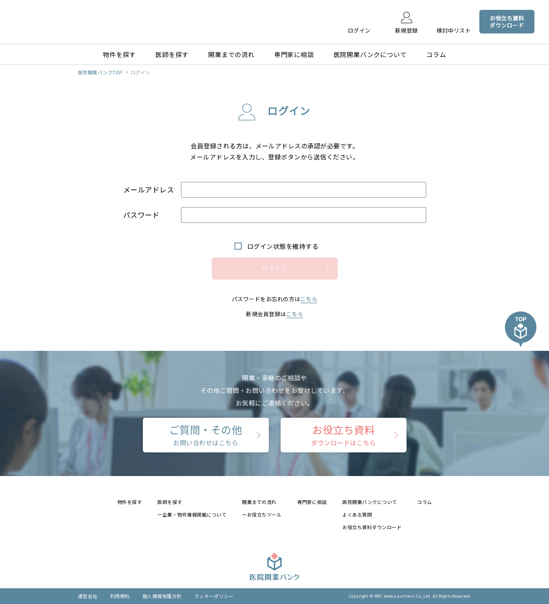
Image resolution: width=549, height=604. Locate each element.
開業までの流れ (231, 54)
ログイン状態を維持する (283, 246)
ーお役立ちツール (261, 514)
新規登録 (406, 29)
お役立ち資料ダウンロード (371, 527)
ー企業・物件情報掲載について (191, 514)
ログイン (359, 29)
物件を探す (119, 54)
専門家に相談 (294, 54)
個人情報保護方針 (162, 596)
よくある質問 (357, 514)
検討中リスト (453, 29)
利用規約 (120, 596)
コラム (436, 54)
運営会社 (88, 596)
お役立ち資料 (343, 434)
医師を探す (172, 54)
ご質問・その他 (205, 434)
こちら (309, 299)
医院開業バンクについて (370, 54)
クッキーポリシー (214, 596)
